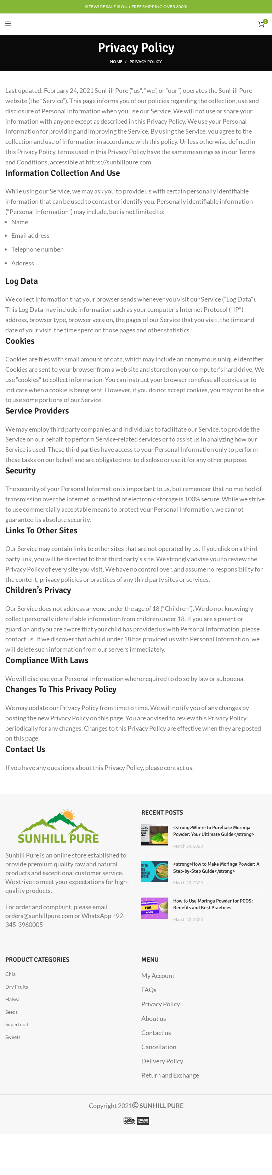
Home (116, 61)
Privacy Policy (160, 1004)
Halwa (12, 999)
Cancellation (158, 1047)
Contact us (156, 1032)
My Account (158, 975)
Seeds (11, 1012)
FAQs (149, 990)
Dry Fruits (16, 987)
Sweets (13, 1037)
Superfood (16, 1024)
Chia (10, 974)
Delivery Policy (162, 1061)
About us (153, 1018)
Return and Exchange (170, 1075)
